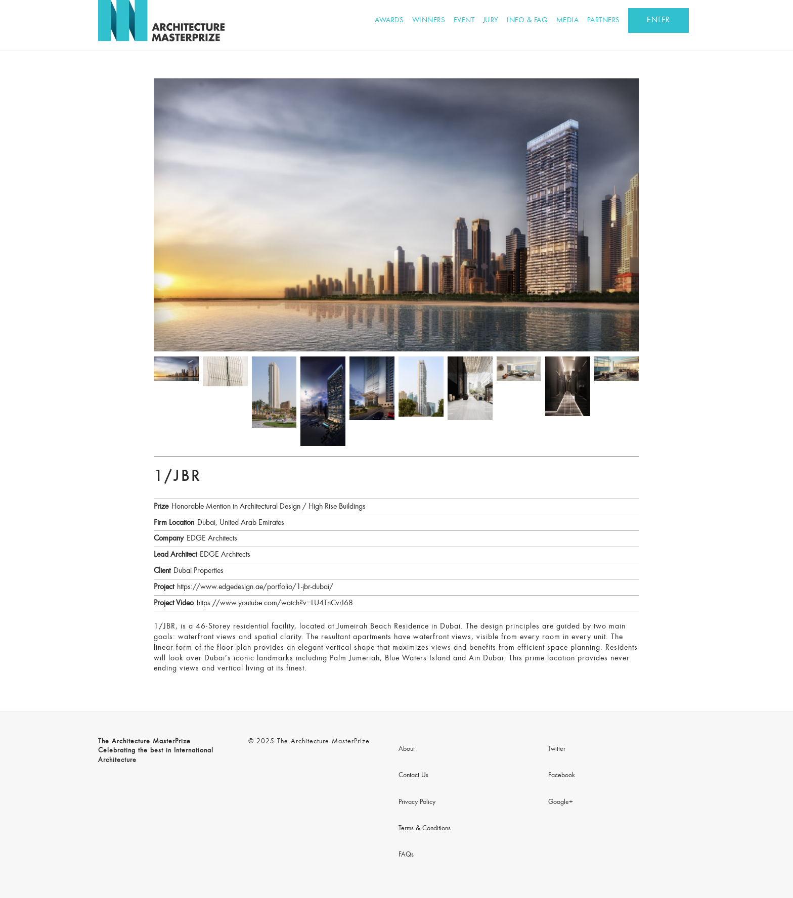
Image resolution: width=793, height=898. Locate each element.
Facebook (561, 775)
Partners (603, 20)
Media (567, 20)
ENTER (658, 20)
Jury (491, 20)
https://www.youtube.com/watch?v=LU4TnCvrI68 (275, 603)
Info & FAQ (527, 20)
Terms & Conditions (425, 828)
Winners (429, 20)
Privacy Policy (417, 802)
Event (464, 20)
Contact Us (413, 775)
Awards (389, 20)
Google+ (560, 802)
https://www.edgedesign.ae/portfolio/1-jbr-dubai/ (255, 587)
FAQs (406, 855)
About (407, 749)
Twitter (556, 749)
